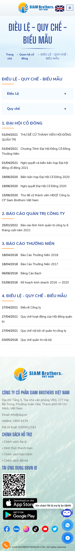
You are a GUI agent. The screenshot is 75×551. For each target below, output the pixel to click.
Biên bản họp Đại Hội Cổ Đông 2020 (45, 177)
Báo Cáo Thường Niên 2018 (39, 255)
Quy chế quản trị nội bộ (36, 340)
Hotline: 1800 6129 (15, 421)
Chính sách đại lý (14, 442)
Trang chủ (9, 56)
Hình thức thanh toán (17, 448)
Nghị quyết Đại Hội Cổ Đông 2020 (43, 186)
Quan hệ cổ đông (26, 56)
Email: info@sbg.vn (14, 415)
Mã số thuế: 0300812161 (19, 427)
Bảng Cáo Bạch (31, 273)
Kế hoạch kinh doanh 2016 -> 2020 (45, 282)
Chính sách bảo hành (17, 454)
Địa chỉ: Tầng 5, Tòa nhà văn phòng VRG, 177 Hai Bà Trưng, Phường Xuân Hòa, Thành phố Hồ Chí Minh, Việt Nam (35, 404)
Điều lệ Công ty (31, 307)
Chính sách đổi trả (15, 461)
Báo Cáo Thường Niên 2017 (39, 264)
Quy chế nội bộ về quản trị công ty (43, 331)
